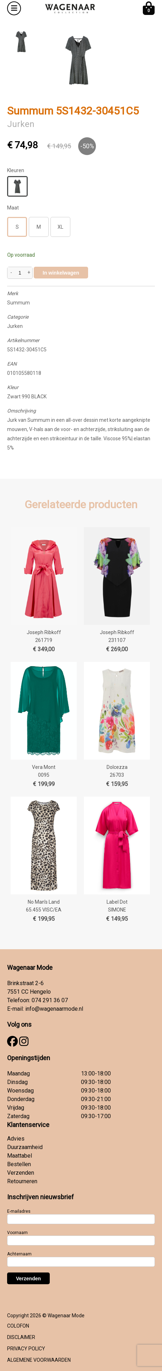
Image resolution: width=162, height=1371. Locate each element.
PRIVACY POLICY (26, 1348)
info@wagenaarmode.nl (54, 1008)
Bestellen (19, 1164)
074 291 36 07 (50, 1000)
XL (60, 227)
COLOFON (18, 1326)
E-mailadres (19, 1211)
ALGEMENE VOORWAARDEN (39, 1360)
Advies (16, 1138)
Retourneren (22, 1181)
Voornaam (17, 1232)
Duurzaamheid (25, 1147)
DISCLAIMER (21, 1337)
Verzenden (20, 1172)
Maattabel (19, 1155)
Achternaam (19, 1254)
